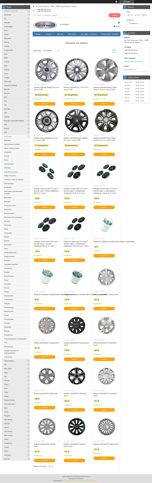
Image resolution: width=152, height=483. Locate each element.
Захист (6, 280)
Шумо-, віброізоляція (11, 148)
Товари (48, 34)
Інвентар (7, 168)
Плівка (6, 292)
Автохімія (7, 15)
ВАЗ (5, 97)
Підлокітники (8, 296)
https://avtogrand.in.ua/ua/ (133, 61)
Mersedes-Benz (9, 404)
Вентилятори (8, 276)
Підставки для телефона (13, 217)
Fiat (5, 376)
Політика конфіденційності (90, 481)
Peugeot (7, 416)
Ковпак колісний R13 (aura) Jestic (46, 343)
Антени (6, 156)
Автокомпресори (10, 252)
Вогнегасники (9, 213)
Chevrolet (7, 81)
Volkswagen (8, 26)
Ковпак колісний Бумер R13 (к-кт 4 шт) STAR (46, 88)
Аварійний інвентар (11, 264)
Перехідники (9, 183)
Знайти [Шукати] (114, 15)
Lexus (6, 74)
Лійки (6, 229)
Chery (6, 384)
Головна (38, 34)
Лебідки (7, 303)
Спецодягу (8, 233)
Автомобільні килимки (12, 144)
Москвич (7, 109)
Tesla (6, 392)
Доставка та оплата (89, 34)
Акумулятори (9, 164)
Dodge (6, 77)
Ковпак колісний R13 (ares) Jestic (106, 294)
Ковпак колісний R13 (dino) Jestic (106, 444)
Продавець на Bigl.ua (76, 478)
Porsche (7, 459)
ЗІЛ (5, 365)
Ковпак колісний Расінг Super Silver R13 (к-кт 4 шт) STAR (104, 139)
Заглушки (7, 225)
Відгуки (126, 34)
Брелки (6, 241)
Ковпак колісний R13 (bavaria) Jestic (104, 344)
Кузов (6, 160)
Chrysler (7, 423)
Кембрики (7, 327)
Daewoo (7, 93)
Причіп (6, 237)
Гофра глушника (10, 176)
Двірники (7, 140)
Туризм (6, 117)
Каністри (7, 201)
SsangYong (8, 443)
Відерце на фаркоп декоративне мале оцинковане (47, 294)
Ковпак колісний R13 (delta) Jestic (44, 445)
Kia (5, 19)
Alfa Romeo (8, 420)
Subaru (6, 70)
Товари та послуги (10, 11)
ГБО (5, 132)
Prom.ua (87, 476)
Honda (6, 62)
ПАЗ (5, 125)
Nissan (6, 34)
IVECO (6, 427)
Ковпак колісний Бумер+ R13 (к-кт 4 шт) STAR (46, 139)
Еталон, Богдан (9, 400)
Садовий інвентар (10, 85)
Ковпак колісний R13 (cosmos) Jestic (104, 394)
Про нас (60, 34)
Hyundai (7, 23)
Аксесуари (8, 136)
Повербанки (8, 347)
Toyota (6, 46)
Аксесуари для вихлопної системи (13, 192)
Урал (6, 408)
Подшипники (8, 319)
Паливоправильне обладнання (15, 339)
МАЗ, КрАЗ (8, 369)
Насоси (6, 288)
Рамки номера (9, 256)
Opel (6, 372)
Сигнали (7, 323)
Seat (5, 388)
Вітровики (7, 198)
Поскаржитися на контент (70, 481)
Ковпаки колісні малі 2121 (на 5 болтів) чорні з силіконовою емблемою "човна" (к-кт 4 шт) (105, 190)
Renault (6, 89)
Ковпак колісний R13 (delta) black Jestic (74, 445)
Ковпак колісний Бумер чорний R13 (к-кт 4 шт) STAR (76, 139)
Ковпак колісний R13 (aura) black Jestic (76, 344)
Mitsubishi (7, 38)
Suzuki (6, 447)
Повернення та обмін (110, 34)
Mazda (6, 42)
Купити (45, 103)
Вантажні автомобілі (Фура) (14, 121)
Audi (5, 54)
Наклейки (7, 284)
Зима (6, 249)
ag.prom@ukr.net (130, 69)
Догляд (7, 221)
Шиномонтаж (8, 311)
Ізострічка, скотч (10, 205)
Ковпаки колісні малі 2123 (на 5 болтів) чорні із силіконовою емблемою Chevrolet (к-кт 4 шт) (76, 243)
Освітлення (8, 357)
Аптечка (7, 260)
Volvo (6, 451)
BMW (6, 58)
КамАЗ (6, 128)
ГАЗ (5, 105)
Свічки (6, 315)
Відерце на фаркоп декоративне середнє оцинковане (76, 294)
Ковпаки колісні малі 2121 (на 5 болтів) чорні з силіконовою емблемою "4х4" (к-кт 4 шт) (76, 190)
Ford (5, 30)
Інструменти (8, 50)
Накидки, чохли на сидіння (13, 179)
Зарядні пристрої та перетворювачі (11, 352)
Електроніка (8, 300)
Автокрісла (8, 268)
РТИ (5, 343)
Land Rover (8, 431)
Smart (6, 439)
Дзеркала (7, 209)
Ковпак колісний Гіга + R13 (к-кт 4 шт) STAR (76, 88)
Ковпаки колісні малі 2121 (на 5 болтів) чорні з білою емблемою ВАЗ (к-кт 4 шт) (46, 190)
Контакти (72, 34)
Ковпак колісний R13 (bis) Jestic (46, 393)
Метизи (6, 331)
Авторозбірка (9, 361)
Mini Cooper (8, 435)
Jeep (5, 66)
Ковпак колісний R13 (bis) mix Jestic (75, 394)
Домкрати (7, 152)
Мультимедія (8, 307)
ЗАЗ (5, 113)
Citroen (6, 380)
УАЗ (5, 101)
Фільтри (7, 272)
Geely (6, 396)
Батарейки (8, 187)
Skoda (6, 412)
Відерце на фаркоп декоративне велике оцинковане (106, 241)
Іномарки (7, 455)
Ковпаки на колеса (11, 172)
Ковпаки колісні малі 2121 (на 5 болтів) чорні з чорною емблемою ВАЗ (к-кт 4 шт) (46, 243)
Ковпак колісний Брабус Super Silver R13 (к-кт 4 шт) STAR (105, 88)
